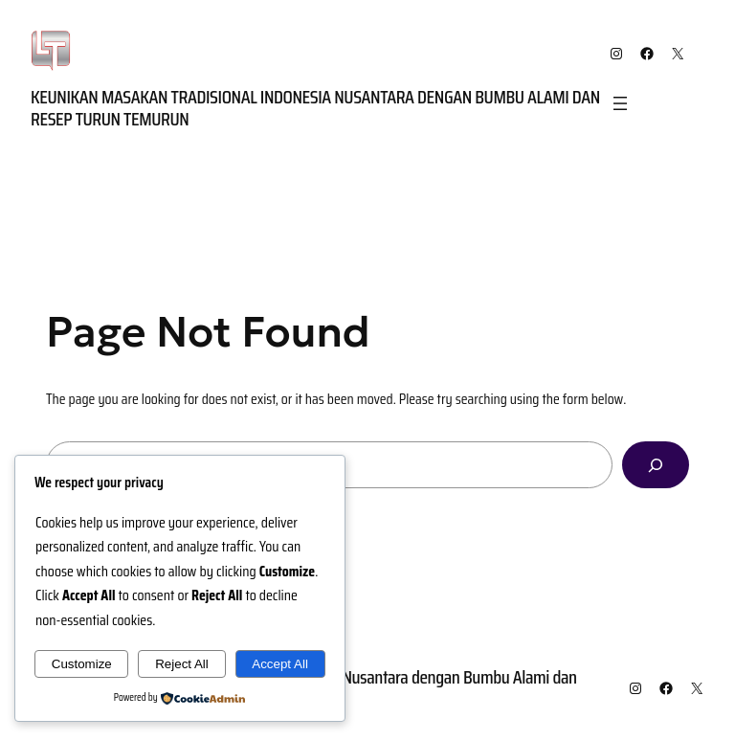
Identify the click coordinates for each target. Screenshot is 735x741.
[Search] (655, 464)
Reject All (182, 664)
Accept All (280, 664)
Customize (82, 664)
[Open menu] (620, 103)
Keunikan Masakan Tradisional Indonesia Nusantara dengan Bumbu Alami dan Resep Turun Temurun (315, 107)
